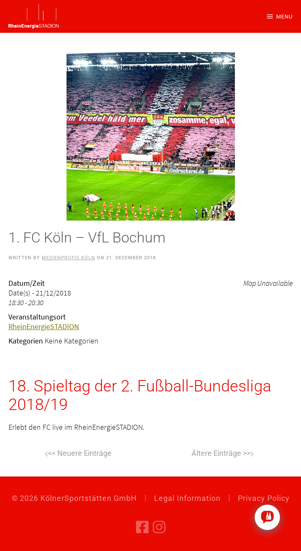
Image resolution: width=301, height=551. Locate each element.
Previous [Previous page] (78, 454)
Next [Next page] (222, 454)
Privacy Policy (264, 498)
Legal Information (187, 498)
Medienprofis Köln (68, 258)
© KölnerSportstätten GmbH (74, 498)
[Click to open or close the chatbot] (267, 517)
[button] (280, 16)
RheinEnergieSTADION (43, 326)
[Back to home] (33, 16)
